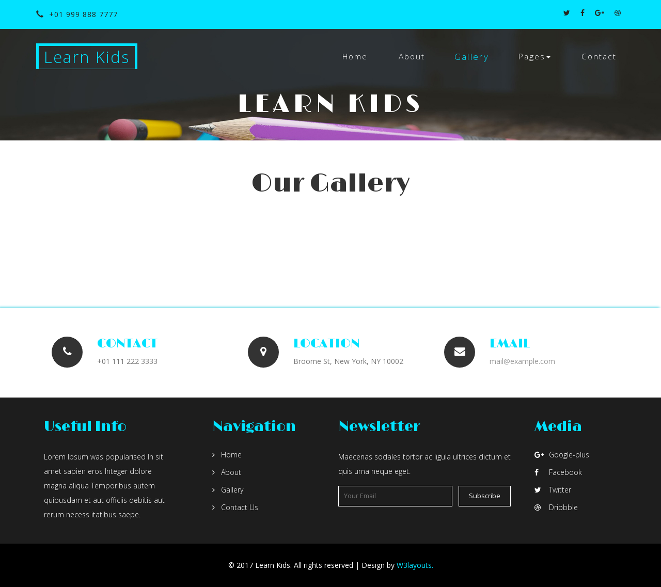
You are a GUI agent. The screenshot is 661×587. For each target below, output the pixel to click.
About (412, 56)
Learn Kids (87, 57)
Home (355, 56)
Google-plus (561, 454)
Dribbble (556, 507)
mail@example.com (522, 361)
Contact (599, 56)
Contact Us (235, 507)
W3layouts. (415, 565)
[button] (534, 56)
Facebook (558, 472)
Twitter (552, 490)
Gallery (471, 56)
